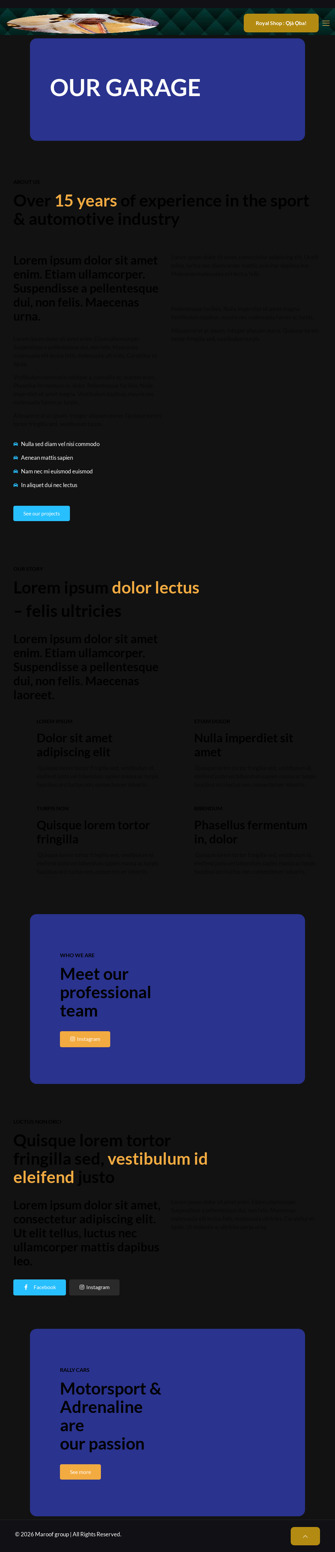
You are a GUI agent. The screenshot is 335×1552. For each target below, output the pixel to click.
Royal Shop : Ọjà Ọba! (281, 23)
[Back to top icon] (305, 1536)
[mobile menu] (326, 23)
